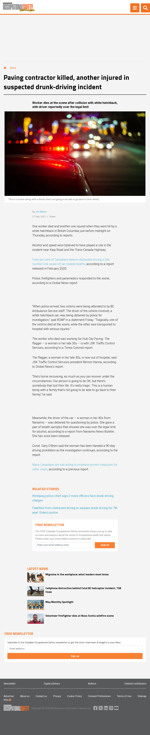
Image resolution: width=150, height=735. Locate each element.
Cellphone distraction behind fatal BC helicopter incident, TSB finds (83, 590)
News (13, 67)
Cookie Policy (74, 696)
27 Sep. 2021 (39, 216)
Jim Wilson (41, 211)
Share (52, 216)
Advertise (9, 696)
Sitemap (142, 696)
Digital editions (52, 683)
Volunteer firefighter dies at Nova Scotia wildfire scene (79, 616)
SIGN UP (104, 545)
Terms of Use (124, 696)
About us (25, 696)
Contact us (41, 696)
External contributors (135, 683)
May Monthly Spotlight (59, 602)
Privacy (57, 696)
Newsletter (9, 683)
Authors (92, 683)
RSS (7, 700)
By (39, 211)
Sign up (75, 656)
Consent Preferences (99, 696)
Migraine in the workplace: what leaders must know (77, 574)
